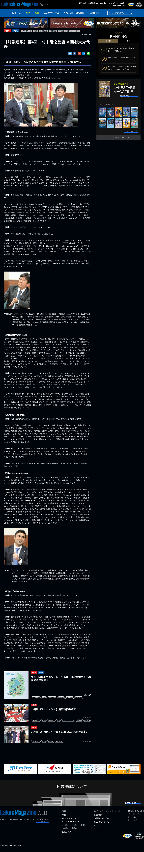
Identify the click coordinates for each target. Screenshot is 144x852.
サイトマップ (132, 822)
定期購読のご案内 (118, 139)
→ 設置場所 (96, 817)
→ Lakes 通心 (64, 834)
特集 (37, 13)
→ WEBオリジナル (67, 821)
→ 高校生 (82, 827)
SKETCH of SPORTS (74, 13)
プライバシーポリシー (135, 816)
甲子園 (62, 31)
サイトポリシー (133, 819)
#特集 (16, 31)
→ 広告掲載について (99, 824)
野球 (77, 31)
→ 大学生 (64, 830)
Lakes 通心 (94, 13)
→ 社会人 (73, 830)
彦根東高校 (44, 31)
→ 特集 (62, 817)
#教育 (7, 31)
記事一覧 (16, 13)
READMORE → (118, 5)
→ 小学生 (64, 827)
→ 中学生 (73, 827)
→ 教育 (62, 814)
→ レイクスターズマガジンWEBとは (106, 814)
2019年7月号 (27, 31)
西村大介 (70, 31)
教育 (28, 13)
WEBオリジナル (51, 13)
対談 (36, 31)
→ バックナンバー (98, 828)
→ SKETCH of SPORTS (68, 824)
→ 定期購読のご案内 (99, 821)
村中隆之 (54, 31)
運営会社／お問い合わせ (136, 813)
